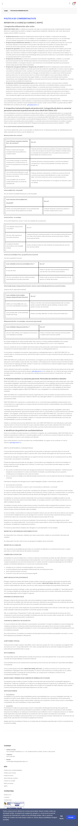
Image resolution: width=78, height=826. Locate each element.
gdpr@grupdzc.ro (33, 105)
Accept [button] (70, 817)
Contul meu (8, 800)
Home (6, 11)
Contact (6, 797)
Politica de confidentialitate (13, 770)
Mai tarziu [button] (61, 817)
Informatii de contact (11, 778)
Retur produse (8, 783)
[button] (3, 823)
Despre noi (7, 795)
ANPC (6, 786)
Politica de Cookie (10, 773)
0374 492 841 (10, 756)
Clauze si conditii (9, 781)
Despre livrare (8, 775)
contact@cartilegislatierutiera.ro (17, 761)
